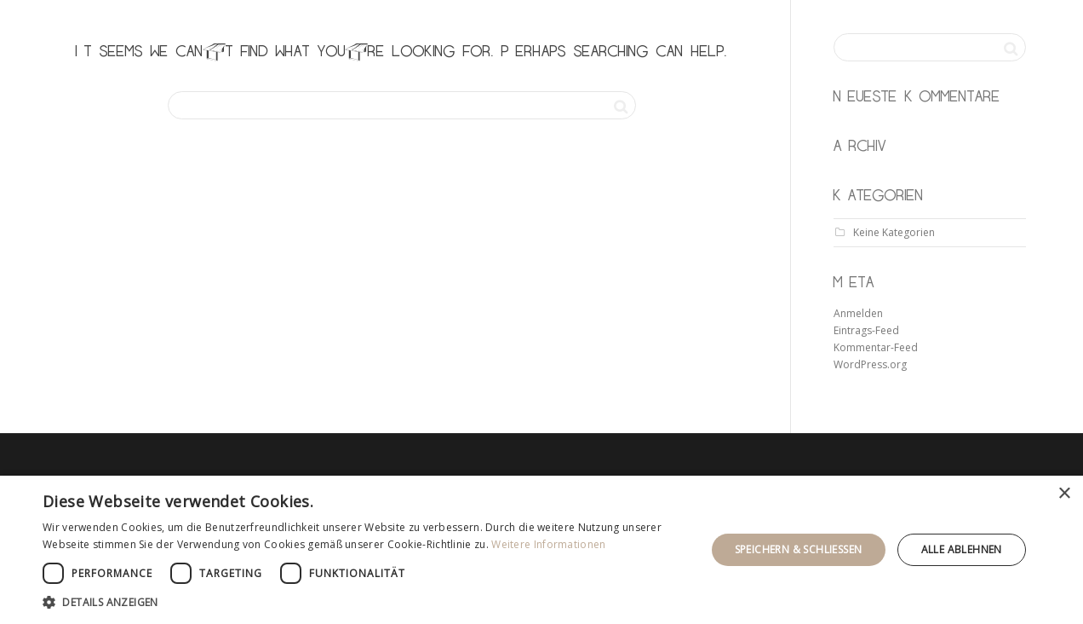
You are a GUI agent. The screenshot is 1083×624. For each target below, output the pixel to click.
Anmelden (858, 313)
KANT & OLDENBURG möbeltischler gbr (295, 25)
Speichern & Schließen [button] (798, 549)
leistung (739, 25)
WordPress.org (870, 364)
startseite (641, 25)
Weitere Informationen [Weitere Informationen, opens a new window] (548, 544)
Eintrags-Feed (866, 330)
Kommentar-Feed (876, 347)
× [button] (1063, 494)
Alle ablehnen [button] (961, 549)
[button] (364, 602)
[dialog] (541, 550)
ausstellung (849, 25)
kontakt (952, 25)
